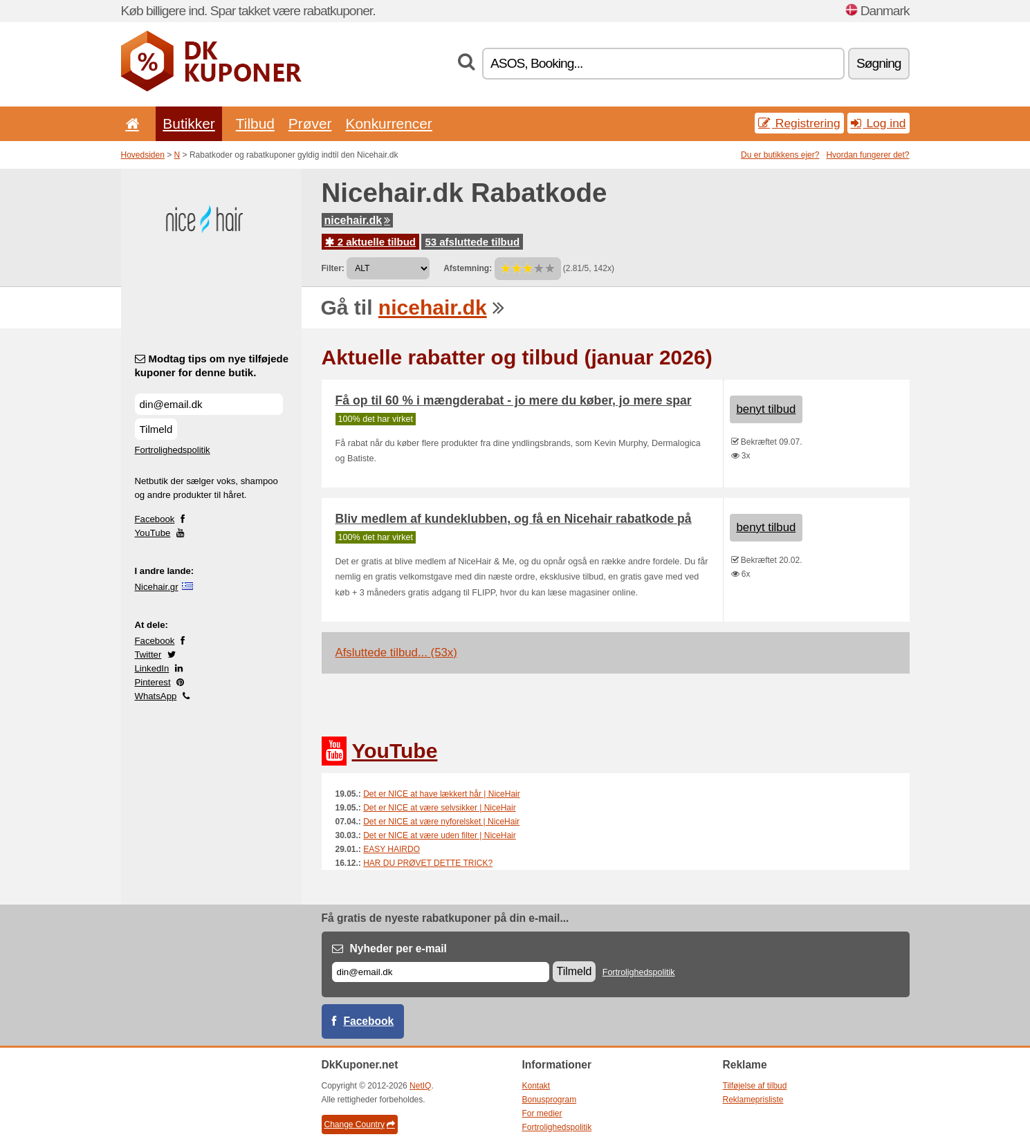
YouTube (153, 533)
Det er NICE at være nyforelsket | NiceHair (441, 821)
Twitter (148, 654)
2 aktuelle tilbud (370, 242)
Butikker (188, 123)
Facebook (155, 519)
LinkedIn (152, 668)
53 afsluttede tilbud (472, 242)
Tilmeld (156, 429)
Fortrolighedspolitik (172, 450)
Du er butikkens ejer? (780, 155)
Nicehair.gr (156, 587)
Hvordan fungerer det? (867, 155)
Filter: (333, 268)
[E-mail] (440, 972)
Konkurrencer (388, 123)
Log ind (878, 123)
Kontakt (536, 1086)
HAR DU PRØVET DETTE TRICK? (428, 863)
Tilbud (255, 123)
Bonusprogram (549, 1099)
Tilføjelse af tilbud (755, 1086)
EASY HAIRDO (391, 849)
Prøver (310, 123)
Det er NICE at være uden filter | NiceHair (439, 835)
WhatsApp (156, 696)
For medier (542, 1113)
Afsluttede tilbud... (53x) (396, 652)
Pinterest (153, 682)
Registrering (799, 123)
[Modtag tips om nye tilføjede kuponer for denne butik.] (209, 404)
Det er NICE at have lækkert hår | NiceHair (441, 794)
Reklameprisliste (753, 1099)
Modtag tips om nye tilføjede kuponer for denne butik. (212, 365)
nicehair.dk (357, 220)
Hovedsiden (143, 155)
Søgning (878, 63)
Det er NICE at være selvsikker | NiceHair (439, 808)
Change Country (359, 1124)
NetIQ (420, 1086)
